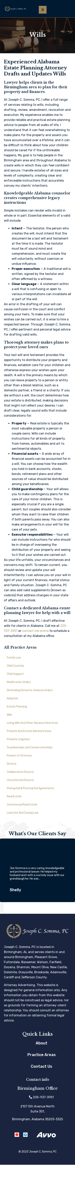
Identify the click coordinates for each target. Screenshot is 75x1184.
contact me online (35, 631)
